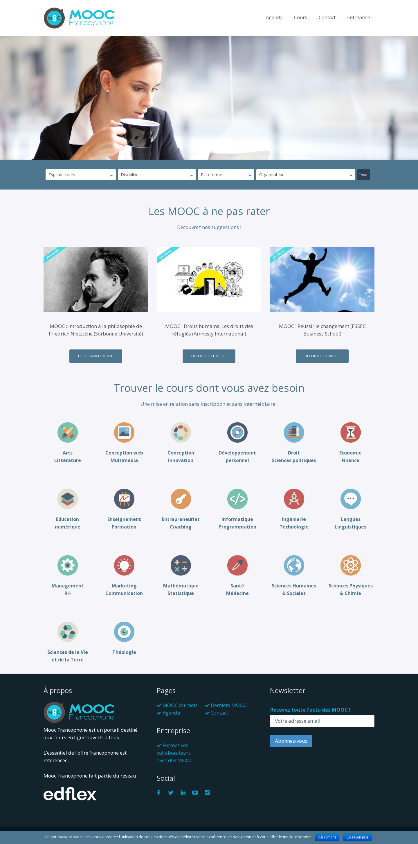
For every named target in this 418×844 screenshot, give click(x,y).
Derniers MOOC (228, 705)
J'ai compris (327, 837)
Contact (327, 17)
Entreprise (358, 17)
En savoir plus (357, 837)
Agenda (274, 17)
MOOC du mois (180, 705)
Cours (300, 17)
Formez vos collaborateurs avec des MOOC (174, 753)
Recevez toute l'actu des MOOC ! (310, 709)
